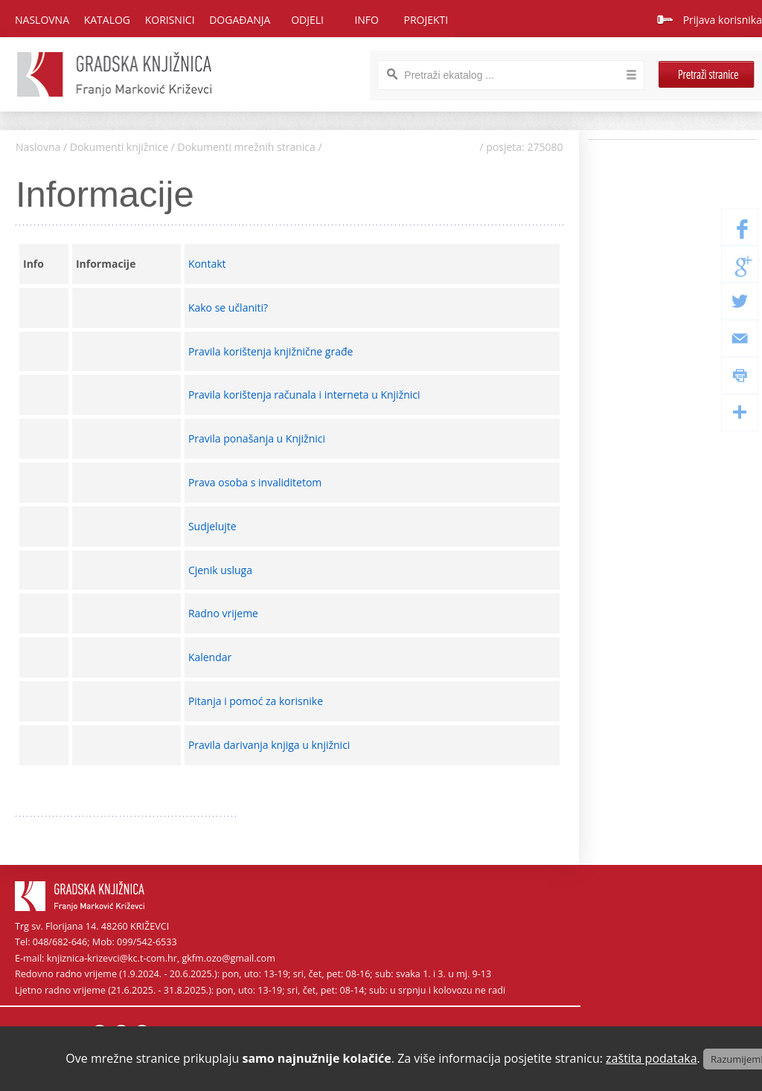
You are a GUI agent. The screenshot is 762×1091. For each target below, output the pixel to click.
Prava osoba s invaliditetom (256, 482)
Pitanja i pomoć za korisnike (257, 701)
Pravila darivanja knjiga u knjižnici (270, 745)
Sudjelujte (213, 526)
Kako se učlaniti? (229, 307)
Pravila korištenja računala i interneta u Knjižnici (305, 394)
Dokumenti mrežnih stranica (247, 147)
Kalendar (211, 657)
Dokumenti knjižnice (119, 147)
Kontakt (208, 264)
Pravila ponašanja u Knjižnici (258, 438)
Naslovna (42, 20)
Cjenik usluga (221, 570)
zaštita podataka (651, 1058)
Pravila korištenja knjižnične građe (272, 351)
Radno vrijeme (224, 613)
